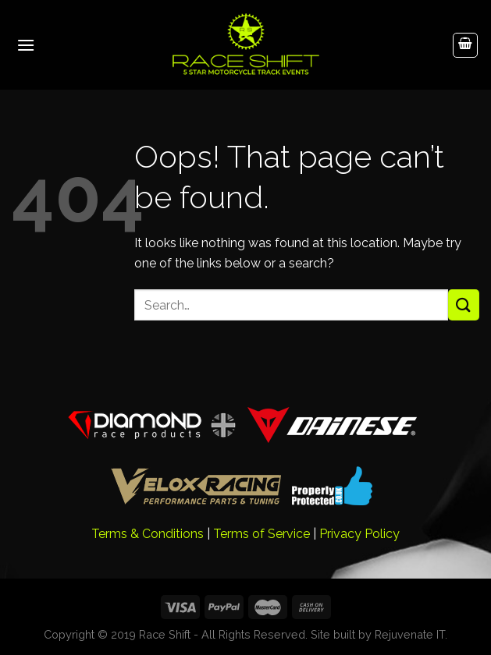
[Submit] (463, 304)
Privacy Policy (359, 533)
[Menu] (26, 45)
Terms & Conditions (147, 533)
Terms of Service (261, 533)
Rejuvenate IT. (411, 634)
